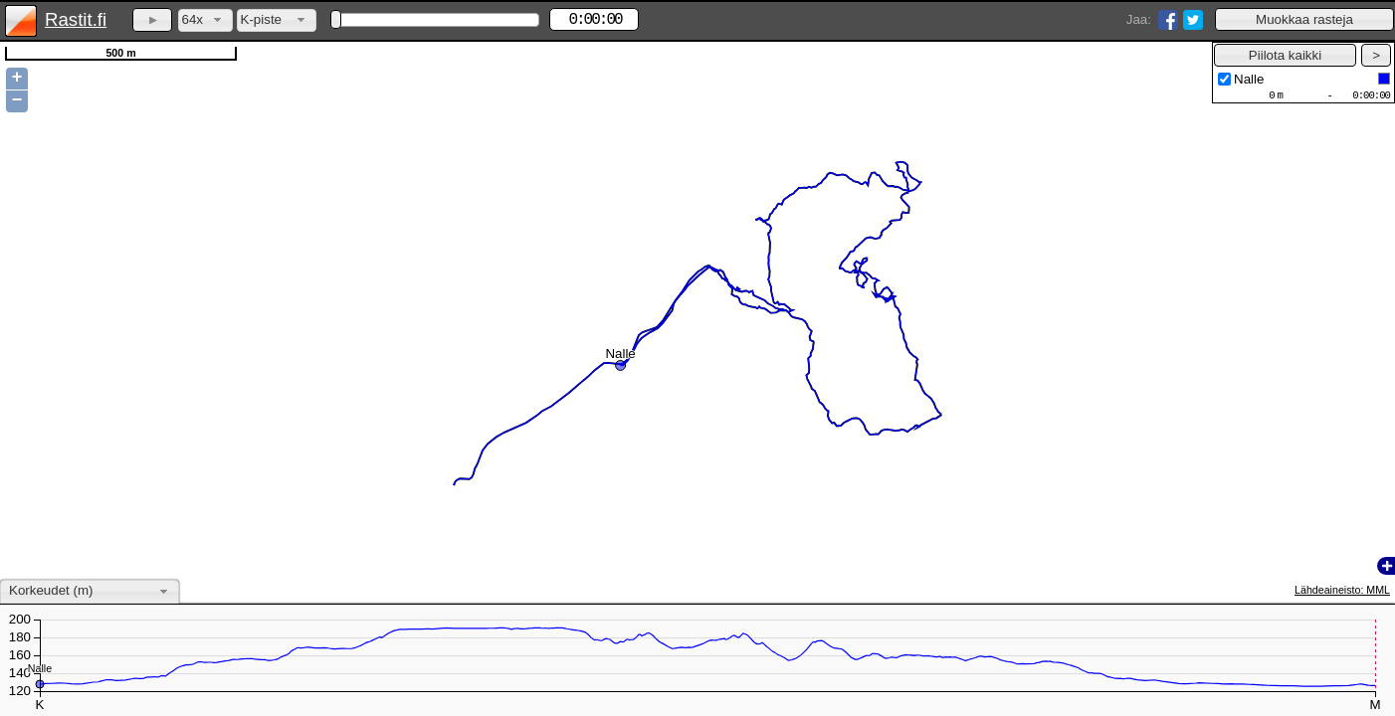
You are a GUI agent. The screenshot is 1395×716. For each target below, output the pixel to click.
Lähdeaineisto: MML (1342, 590)
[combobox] (205, 20)
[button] (1304, 19)
